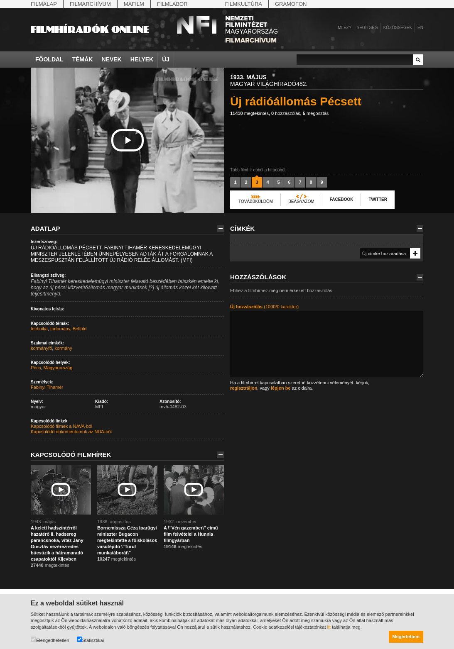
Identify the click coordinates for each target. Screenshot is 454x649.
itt (329, 627)
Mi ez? (344, 27)
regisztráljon (243, 387)
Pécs (36, 367)
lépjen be (281, 387)
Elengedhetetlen (50, 640)
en (420, 27)
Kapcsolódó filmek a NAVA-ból (61, 426)
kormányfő (41, 348)
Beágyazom (301, 201)
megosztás (316, 113)
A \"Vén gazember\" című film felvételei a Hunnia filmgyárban (191, 534)
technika (39, 328)
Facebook (341, 199)
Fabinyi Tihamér (47, 387)
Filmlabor (172, 4)
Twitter (377, 199)
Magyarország (58, 367)
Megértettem (406, 636)
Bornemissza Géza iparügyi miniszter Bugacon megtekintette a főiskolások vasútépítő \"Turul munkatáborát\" (127, 540)
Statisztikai (90, 640)
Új (165, 59)
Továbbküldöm (255, 201)
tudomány (60, 328)
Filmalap (44, 4)
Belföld (80, 328)
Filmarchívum (90, 4)
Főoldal (49, 59)
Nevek (111, 59)
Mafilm (134, 4)
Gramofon (291, 4)
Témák (82, 59)
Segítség (367, 27)
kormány (63, 348)
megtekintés (249, 113)
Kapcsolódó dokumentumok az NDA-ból (71, 431)
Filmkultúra (243, 4)
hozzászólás (285, 113)
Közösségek (397, 27)
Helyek (142, 59)
